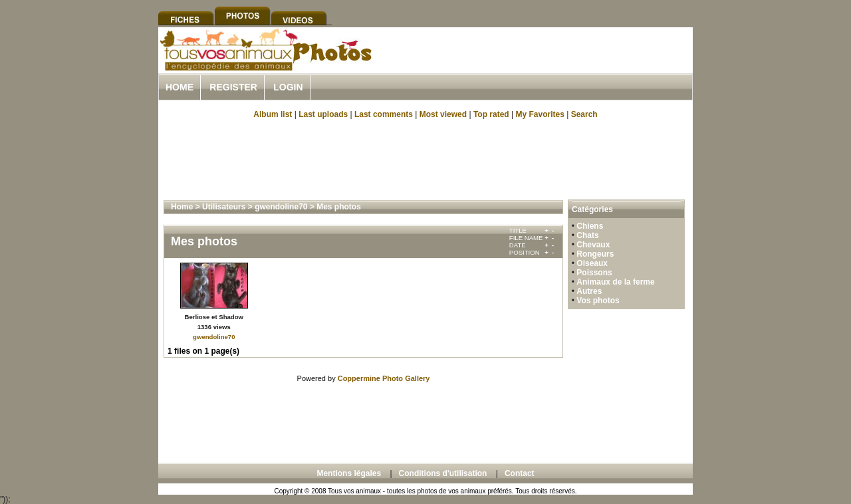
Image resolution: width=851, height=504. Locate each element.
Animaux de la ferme (615, 282)
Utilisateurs (223, 206)
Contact (520, 473)
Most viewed (443, 114)
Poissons (594, 272)
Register (233, 87)
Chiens (589, 226)
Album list (272, 114)
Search (584, 114)
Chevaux (593, 244)
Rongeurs (595, 254)
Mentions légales (348, 473)
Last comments (383, 114)
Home (179, 87)
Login (288, 87)
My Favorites (540, 114)
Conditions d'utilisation (443, 473)
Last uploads (323, 114)
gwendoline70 (281, 206)
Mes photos (338, 206)
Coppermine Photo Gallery (384, 378)
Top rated (491, 114)
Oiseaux (592, 263)
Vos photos (597, 300)
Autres (589, 291)
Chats (587, 235)
